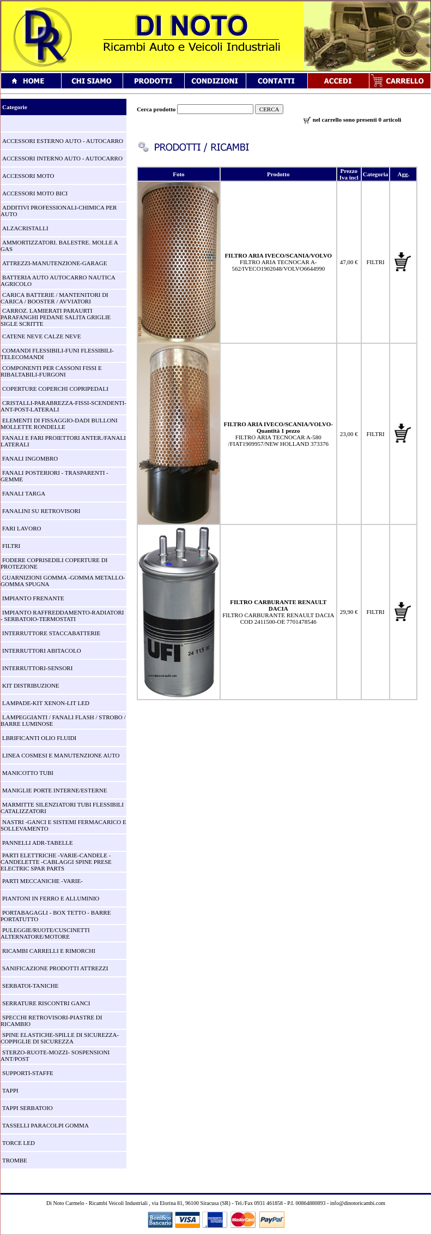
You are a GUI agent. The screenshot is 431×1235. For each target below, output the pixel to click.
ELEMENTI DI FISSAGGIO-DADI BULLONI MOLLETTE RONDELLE (59, 423)
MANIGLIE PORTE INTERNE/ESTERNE (54, 790)
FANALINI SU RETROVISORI (41, 511)
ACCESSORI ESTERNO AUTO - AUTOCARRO (62, 141)
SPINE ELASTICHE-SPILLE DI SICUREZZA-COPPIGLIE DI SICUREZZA (60, 1038)
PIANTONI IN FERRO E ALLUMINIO (50, 898)
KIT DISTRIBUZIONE (30, 685)
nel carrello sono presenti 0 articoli (352, 119)
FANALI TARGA (23, 493)
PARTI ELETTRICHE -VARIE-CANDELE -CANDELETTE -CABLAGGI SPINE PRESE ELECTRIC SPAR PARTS (56, 862)
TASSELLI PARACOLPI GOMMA (45, 1125)
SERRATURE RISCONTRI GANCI (46, 1003)
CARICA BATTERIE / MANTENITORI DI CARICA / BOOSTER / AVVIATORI (54, 298)
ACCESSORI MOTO (28, 175)
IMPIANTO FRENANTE (33, 598)
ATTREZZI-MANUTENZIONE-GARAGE (54, 263)
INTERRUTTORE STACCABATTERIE (51, 633)
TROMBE (14, 1160)
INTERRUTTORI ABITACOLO (41, 650)
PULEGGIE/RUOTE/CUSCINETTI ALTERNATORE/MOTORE (45, 933)
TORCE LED (18, 1142)
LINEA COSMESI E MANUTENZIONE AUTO (61, 755)
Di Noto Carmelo (65, 1203)
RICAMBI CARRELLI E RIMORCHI (48, 950)
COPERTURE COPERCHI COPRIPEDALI (55, 388)
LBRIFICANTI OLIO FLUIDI (39, 738)
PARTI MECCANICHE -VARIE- (42, 881)
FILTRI (11, 545)
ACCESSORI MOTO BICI (35, 193)
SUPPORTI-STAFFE (27, 1073)
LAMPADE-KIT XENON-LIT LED (45, 703)
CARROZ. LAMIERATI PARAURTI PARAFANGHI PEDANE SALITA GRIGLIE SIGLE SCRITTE (56, 317)
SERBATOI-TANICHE (30, 985)
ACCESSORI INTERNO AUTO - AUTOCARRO (62, 158)
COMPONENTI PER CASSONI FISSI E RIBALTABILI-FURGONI (51, 371)
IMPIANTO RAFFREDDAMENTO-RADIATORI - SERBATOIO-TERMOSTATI (62, 615)
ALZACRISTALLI (25, 228)
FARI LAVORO (21, 528)
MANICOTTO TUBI (27, 772)
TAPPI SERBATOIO (27, 1108)
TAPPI (10, 1090)
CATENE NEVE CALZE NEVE (41, 336)
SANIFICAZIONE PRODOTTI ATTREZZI (55, 968)
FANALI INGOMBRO (30, 458)
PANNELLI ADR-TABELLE (37, 842)
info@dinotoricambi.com (357, 1203)
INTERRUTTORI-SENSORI (37, 668)
